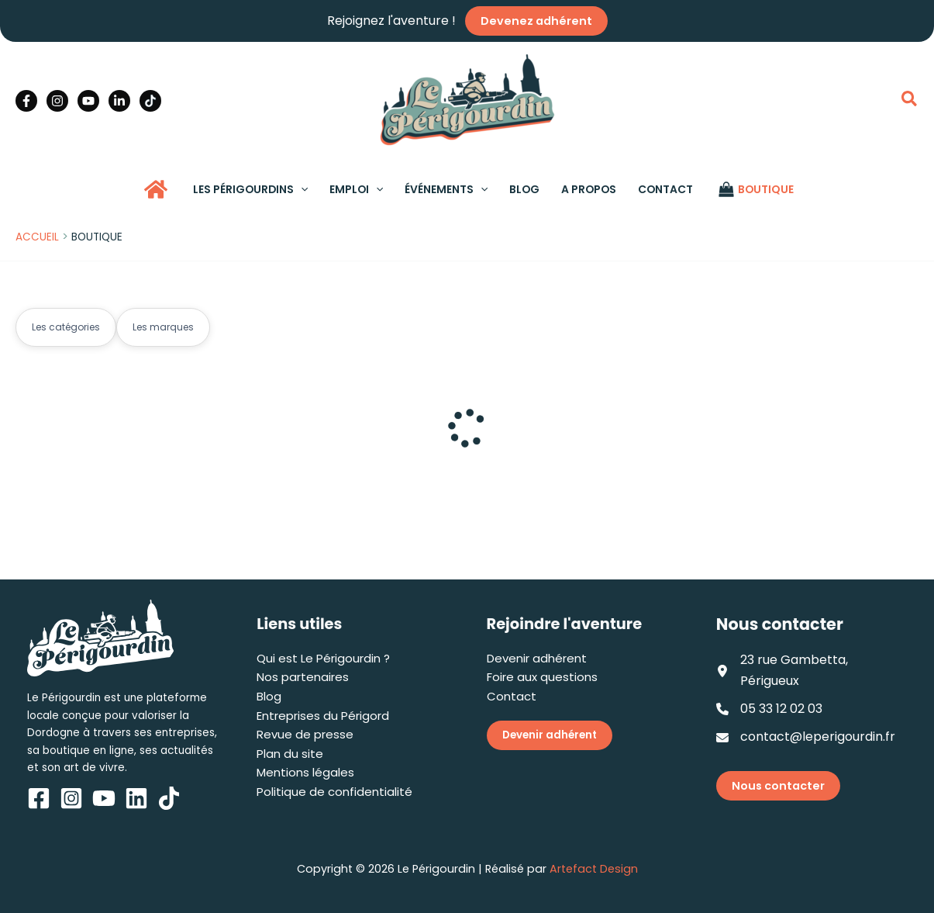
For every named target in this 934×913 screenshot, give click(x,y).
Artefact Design (594, 869)
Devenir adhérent (537, 658)
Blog (269, 696)
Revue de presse (305, 734)
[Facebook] (26, 101)
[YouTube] (88, 101)
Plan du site (290, 753)
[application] (301, 189)
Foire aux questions (542, 677)
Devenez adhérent (536, 21)
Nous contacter (778, 786)
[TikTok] (150, 101)
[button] (909, 101)
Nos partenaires (303, 677)
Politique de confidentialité (334, 791)
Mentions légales (305, 772)
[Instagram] (57, 101)
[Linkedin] (119, 101)
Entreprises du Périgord (323, 715)
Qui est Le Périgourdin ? (323, 658)
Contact (511, 696)
